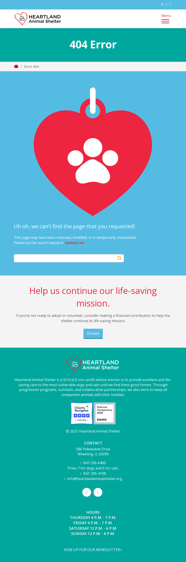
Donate (93, 333)
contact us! (74, 242)
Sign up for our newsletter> (93, 549)
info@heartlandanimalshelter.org (94, 478)
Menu (166, 18)
